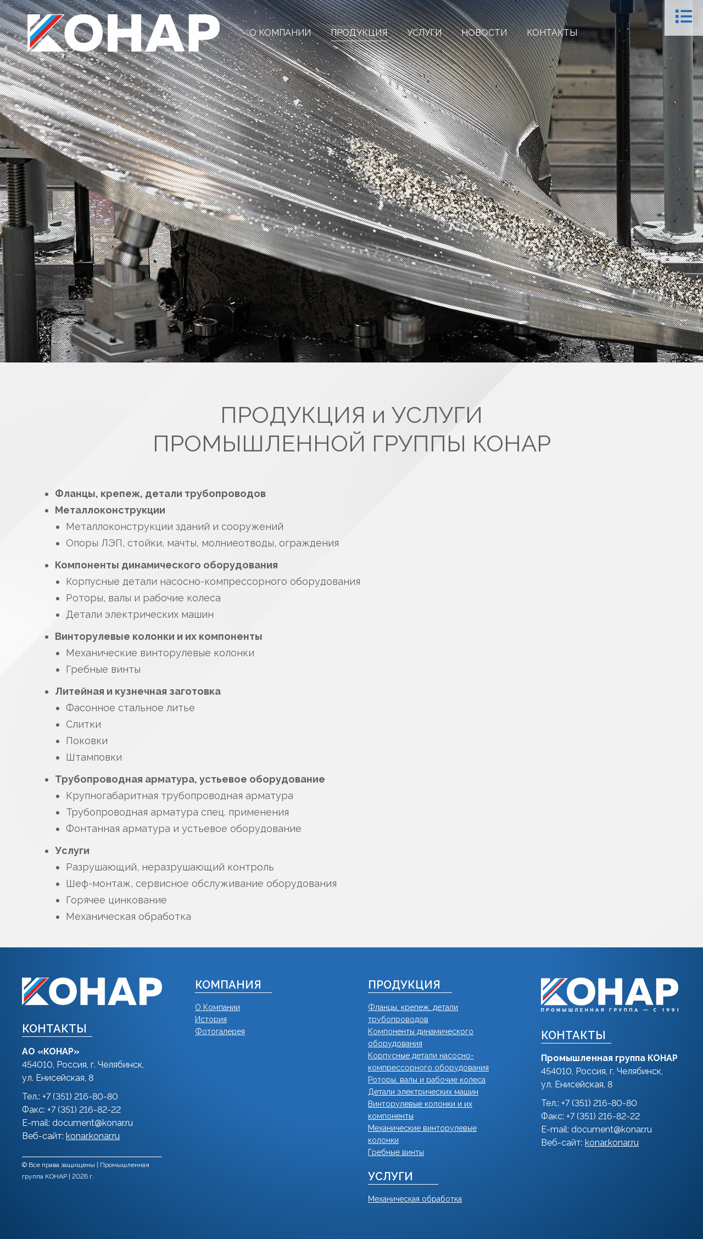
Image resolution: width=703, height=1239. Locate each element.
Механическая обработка (415, 1199)
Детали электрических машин (423, 1091)
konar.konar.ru (93, 1136)
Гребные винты (396, 1152)
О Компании (217, 1007)
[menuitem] (280, 33)
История (211, 1019)
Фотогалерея (220, 1031)
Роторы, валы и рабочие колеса (427, 1079)
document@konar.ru (92, 1123)
